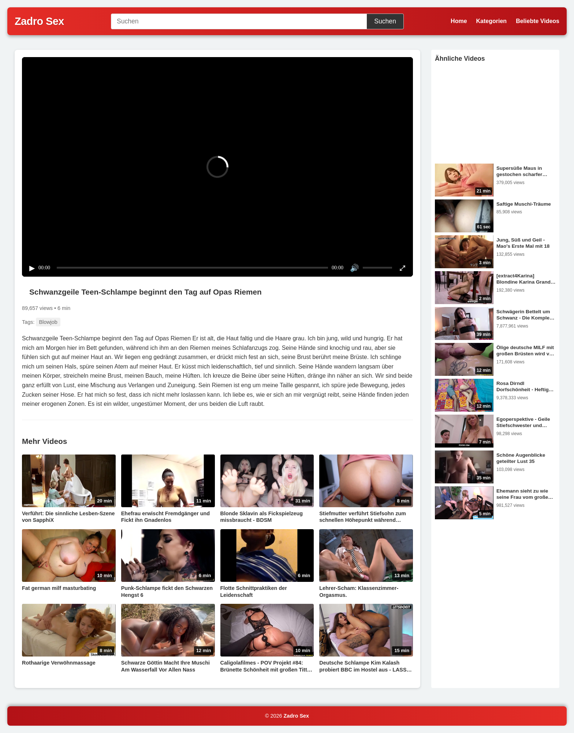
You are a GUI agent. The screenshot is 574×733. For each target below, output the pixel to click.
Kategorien (491, 21)
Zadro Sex (296, 716)
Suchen (385, 21)
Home (459, 21)
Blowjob (48, 322)
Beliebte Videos (537, 21)
